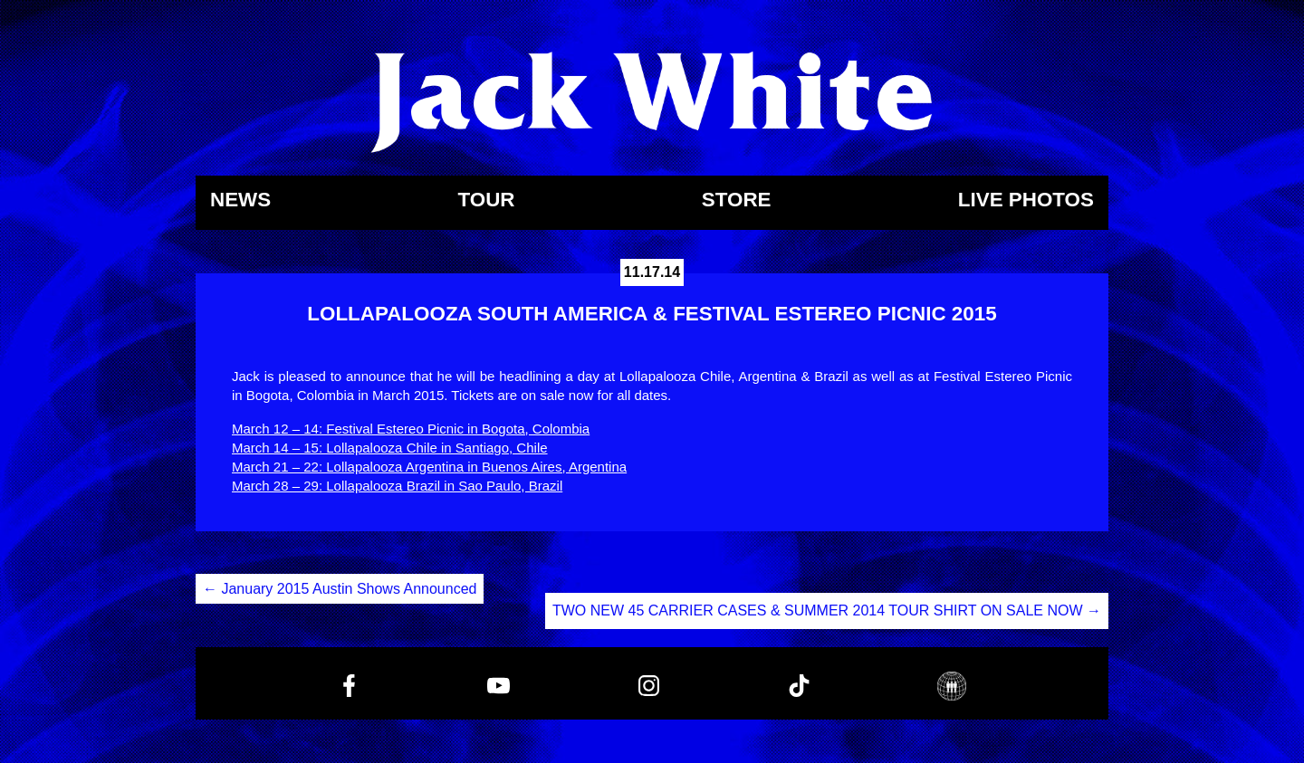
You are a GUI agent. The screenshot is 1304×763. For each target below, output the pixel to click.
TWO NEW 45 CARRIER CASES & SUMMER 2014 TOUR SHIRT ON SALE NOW (826, 610)
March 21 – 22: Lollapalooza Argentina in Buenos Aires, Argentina (429, 466)
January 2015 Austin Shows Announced (339, 588)
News (240, 200)
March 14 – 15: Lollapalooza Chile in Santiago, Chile (390, 447)
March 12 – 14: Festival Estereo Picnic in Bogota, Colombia (411, 428)
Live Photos (1026, 200)
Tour (485, 200)
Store (737, 200)
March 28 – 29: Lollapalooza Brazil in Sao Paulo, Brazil (397, 485)
